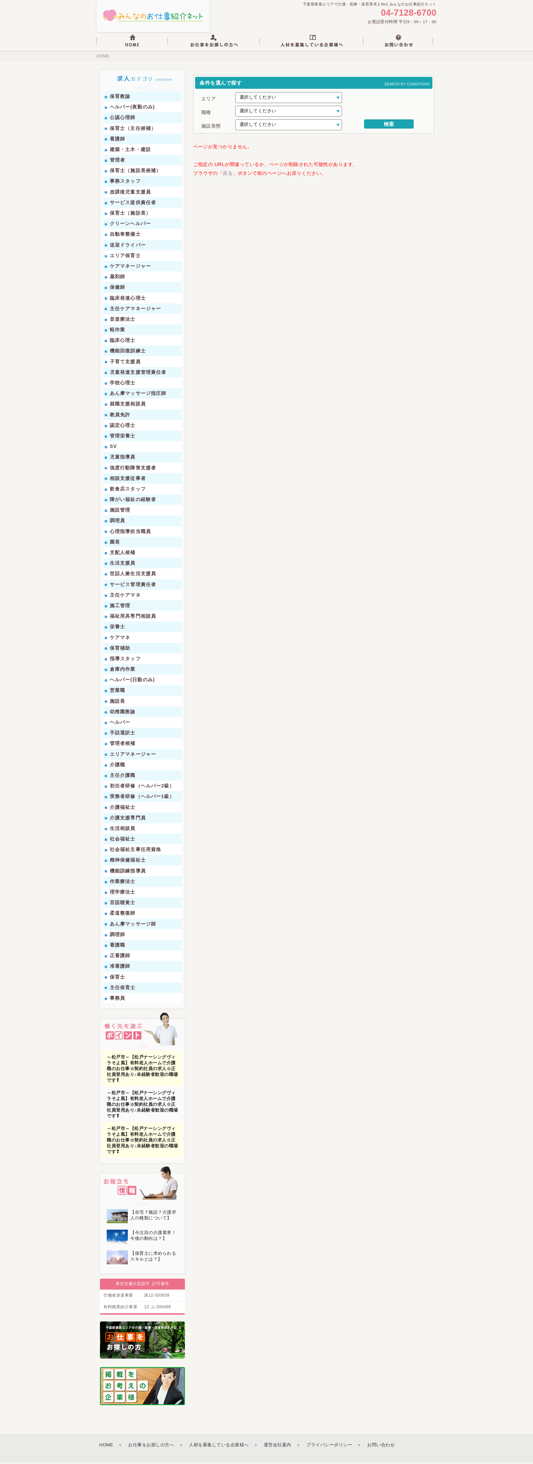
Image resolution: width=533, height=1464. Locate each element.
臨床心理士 (123, 342)
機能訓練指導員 (128, 872)
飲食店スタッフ (128, 490)
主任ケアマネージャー (135, 310)
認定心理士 (123, 426)
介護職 (117, 766)
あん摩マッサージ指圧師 (138, 395)
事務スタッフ (125, 182)
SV (113, 448)
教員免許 (120, 416)
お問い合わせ (381, 1446)
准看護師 (120, 967)
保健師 (117, 289)
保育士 (117, 978)
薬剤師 (117, 278)
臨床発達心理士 (128, 299)
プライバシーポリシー (329, 1446)
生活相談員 (123, 830)
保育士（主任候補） (133, 129)
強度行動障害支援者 (133, 469)
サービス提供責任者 (133, 203)
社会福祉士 (123, 840)
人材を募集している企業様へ (219, 1446)
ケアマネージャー (130, 267)
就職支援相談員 (128, 405)
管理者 (117, 161)
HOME (103, 57)
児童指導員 (123, 458)
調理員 (117, 522)
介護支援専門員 (128, 819)
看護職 (117, 946)
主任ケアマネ (125, 596)
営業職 (117, 692)
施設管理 (120, 511)
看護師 (117, 140)
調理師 (117, 935)
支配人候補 (123, 554)
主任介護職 (123, 777)
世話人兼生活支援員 (133, 575)
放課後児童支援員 (130, 193)
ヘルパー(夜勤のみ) (132, 108)
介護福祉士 (123, 808)
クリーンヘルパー (130, 225)
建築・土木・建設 (130, 151)
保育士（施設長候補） (135, 172)
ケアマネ (120, 639)
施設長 (117, 702)
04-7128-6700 (406, 13)
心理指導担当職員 (130, 532)
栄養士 (117, 628)
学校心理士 (123, 384)
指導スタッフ (125, 660)
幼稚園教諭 (123, 713)
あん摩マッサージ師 (133, 925)
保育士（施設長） (130, 214)
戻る (228, 174)
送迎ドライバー (128, 246)
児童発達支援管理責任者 (138, 373)
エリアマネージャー (133, 755)
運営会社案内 (277, 1446)
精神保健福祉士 (128, 861)
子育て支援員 (125, 363)
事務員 (117, 999)
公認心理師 (123, 119)
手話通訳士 (123, 734)
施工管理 (120, 607)
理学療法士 (123, 893)
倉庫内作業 (123, 670)
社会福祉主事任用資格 (135, 851)
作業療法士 (123, 882)
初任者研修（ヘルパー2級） (142, 787)
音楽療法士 (123, 320)
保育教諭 (120, 98)
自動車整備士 (125, 235)
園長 (115, 543)
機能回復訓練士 (128, 352)
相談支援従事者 (128, 479)
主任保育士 (123, 989)
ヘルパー (120, 724)
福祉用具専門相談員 (133, 617)
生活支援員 (123, 564)
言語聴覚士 (123, 904)
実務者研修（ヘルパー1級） (142, 798)
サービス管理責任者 (133, 585)
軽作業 (117, 331)
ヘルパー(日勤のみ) (132, 681)
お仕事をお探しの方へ (151, 1446)
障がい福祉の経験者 (133, 501)
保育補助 (120, 649)
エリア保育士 (125, 257)
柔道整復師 (123, 914)
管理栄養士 (123, 437)
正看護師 (120, 957)
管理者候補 (123, 745)
